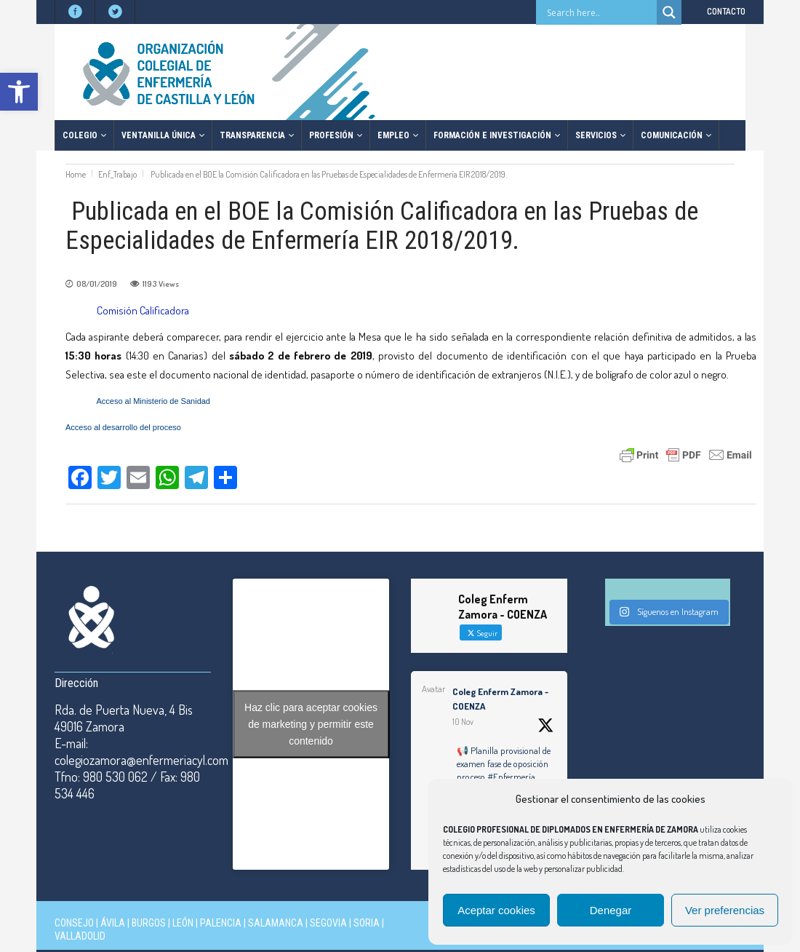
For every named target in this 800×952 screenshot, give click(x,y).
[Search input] (600, 12)
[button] (19, 92)
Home (75, 174)
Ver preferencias (724, 910)
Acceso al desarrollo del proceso (123, 427)
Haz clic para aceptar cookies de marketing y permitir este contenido (310, 724)
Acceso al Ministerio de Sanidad (153, 401)
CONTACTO (726, 11)
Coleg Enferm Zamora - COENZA (500, 699)
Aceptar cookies (496, 910)
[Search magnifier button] (669, 12)
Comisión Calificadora (143, 310)
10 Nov (462, 721)
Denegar (611, 910)
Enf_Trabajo (117, 174)
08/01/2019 (96, 284)
